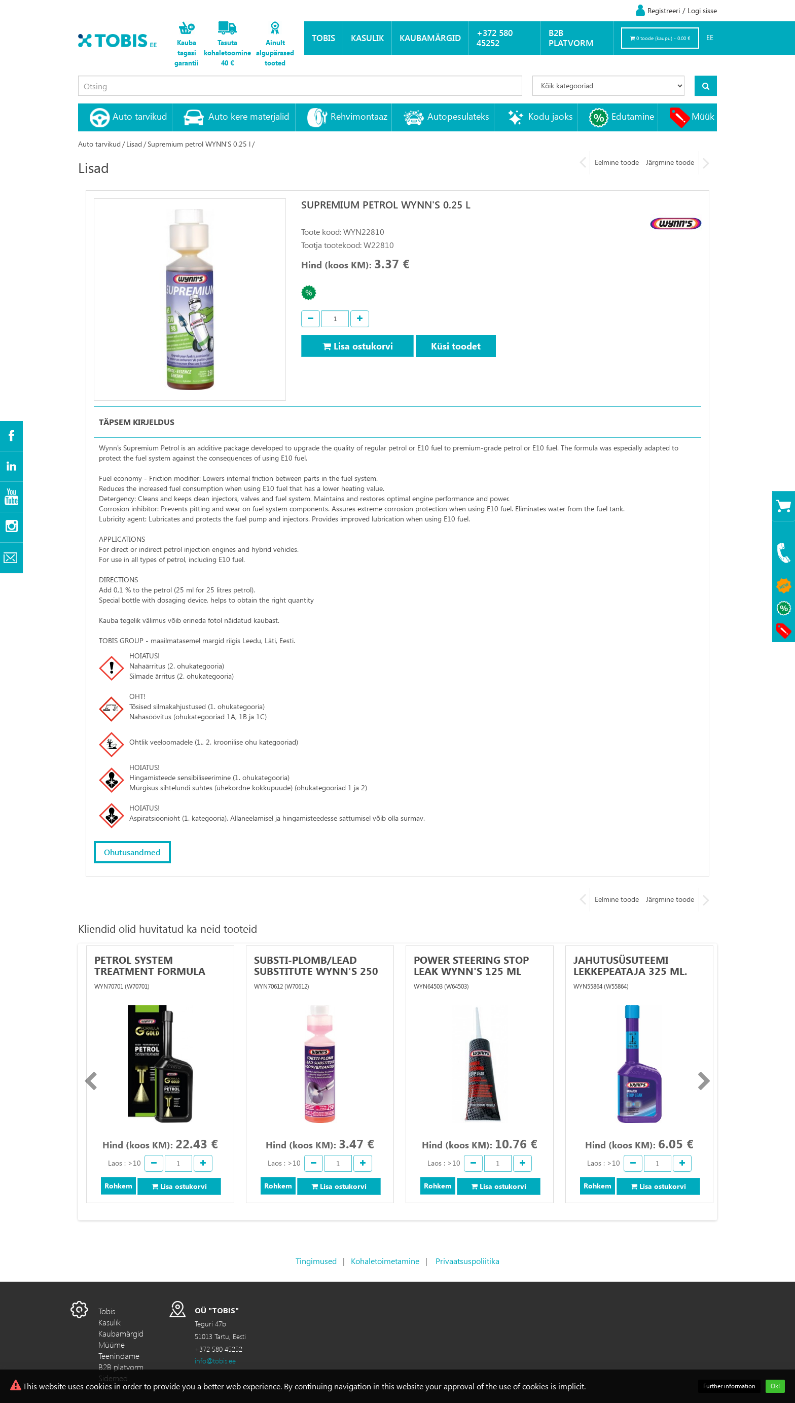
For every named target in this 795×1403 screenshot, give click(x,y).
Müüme (111, 1344)
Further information (729, 1386)
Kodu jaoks (550, 116)
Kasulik (367, 38)
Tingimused (316, 1260)
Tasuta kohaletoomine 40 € (227, 52)
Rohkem (118, 1185)
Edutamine (632, 116)
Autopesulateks (458, 116)
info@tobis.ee (215, 1360)
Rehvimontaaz (359, 116)
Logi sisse (702, 10)
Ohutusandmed (132, 852)
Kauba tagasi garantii (186, 52)
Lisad (134, 144)
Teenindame (118, 1355)
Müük (703, 116)
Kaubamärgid (430, 38)
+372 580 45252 (495, 38)
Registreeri (663, 10)
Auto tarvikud (140, 116)
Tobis (323, 38)
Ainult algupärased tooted (275, 52)
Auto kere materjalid (249, 116)
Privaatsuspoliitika (467, 1260)
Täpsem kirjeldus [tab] (136, 421)
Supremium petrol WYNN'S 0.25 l (199, 144)
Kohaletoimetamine (385, 1260)
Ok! (775, 1386)
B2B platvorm (571, 38)
